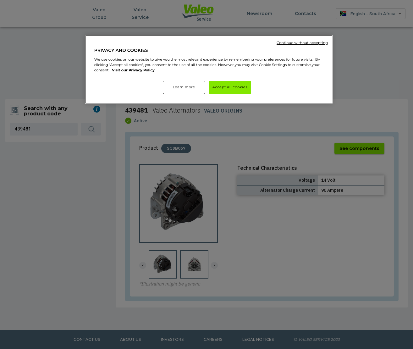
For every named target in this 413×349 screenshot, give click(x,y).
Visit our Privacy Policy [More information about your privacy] (133, 70)
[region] (209, 69)
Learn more (184, 87)
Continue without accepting (302, 43)
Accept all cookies (230, 87)
